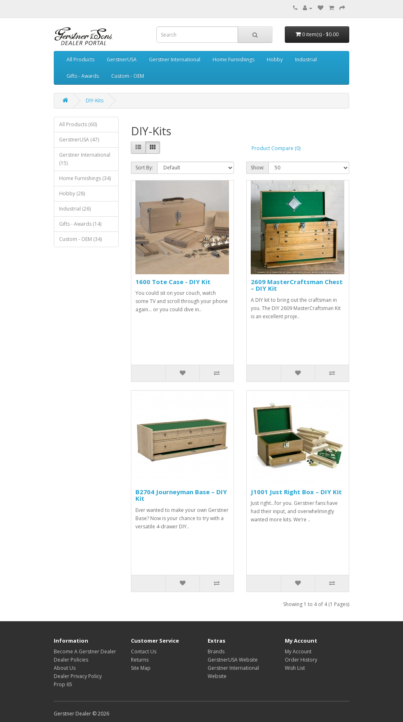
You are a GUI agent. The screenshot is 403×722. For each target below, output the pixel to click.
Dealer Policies (71, 659)
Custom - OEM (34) (80, 239)
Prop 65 (63, 684)
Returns (140, 659)
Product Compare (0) (276, 148)
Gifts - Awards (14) (80, 223)
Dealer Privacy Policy (78, 676)
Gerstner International (174, 59)
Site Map (141, 667)
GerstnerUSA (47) (79, 139)
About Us (65, 667)
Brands (216, 651)
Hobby (275, 59)
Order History (301, 659)
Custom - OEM (127, 75)
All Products (80, 59)
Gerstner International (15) (84, 159)
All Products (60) (78, 124)
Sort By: (144, 167)
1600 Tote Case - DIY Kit (173, 282)
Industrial (306, 59)
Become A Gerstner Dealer (85, 651)
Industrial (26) (75, 208)
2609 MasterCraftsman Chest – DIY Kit (297, 285)
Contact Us (143, 651)
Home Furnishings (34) (85, 178)
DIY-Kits (94, 100)
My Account (298, 651)
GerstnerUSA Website (233, 659)
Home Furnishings (233, 59)
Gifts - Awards (82, 75)
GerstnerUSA (122, 59)
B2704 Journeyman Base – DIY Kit (181, 495)
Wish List (295, 667)
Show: (257, 167)
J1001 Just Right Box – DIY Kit (296, 492)
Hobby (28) (72, 193)
